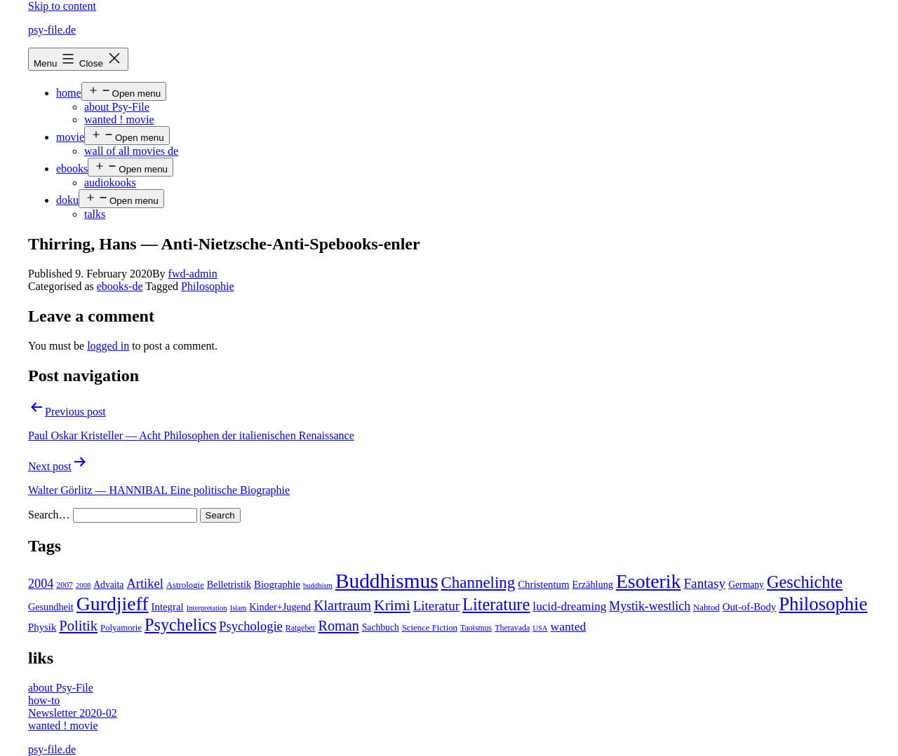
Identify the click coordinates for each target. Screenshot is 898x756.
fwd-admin (192, 274)
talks (94, 214)
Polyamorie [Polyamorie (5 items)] (121, 628)
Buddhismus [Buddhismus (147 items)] (386, 581)
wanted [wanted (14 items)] (569, 626)
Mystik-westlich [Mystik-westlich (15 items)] (649, 606)
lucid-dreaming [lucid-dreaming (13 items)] (569, 606)
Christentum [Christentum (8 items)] (543, 584)
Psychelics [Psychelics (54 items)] (180, 624)
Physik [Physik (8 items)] (42, 627)
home (68, 93)
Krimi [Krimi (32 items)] (392, 605)
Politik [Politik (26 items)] (78, 625)
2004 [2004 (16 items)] (40, 584)
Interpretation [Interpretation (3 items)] (207, 608)
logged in (108, 346)
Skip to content (62, 6)
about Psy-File (116, 107)
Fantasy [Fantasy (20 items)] (704, 583)
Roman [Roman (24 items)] (339, 625)
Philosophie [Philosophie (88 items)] (823, 603)
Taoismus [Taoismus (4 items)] (476, 628)
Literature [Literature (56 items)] (496, 604)
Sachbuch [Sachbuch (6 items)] (380, 627)
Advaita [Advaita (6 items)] (108, 584)
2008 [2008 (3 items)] (83, 585)
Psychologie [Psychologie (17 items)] (250, 626)
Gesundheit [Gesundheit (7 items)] (51, 606)
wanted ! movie (119, 119)
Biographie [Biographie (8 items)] (277, 584)
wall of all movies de (131, 151)
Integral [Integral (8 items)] (168, 606)
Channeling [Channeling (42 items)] (478, 582)
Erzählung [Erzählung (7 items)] (592, 584)
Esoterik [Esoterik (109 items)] (648, 581)
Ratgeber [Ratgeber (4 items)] (301, 628)
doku (67, 200)
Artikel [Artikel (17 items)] (144, 584)
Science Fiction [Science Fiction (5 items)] (429, 628)
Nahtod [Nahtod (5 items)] (706, 607)
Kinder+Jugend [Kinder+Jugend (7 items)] (280, 606)
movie (70, 137)
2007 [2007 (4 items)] (64, 585)
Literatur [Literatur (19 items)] (436, 605)
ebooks (72, 168)
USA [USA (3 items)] (539, 628)
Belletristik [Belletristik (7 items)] (229, 584)
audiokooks (110, 182)
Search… (49, 515)
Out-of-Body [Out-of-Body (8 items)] (750, 606)
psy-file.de (52, 30)
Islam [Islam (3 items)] (238, 608)
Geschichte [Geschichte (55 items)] (805, 581)
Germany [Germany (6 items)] (746, 584)
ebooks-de (120, 286)
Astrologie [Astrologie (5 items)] (185, 585)
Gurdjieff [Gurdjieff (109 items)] (112, 603)
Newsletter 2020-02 (72, 713)
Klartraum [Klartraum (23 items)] (342, 605)
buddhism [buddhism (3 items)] (318, 585)
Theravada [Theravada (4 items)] (512, 628)
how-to (44, 700)
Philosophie (207, 286)
